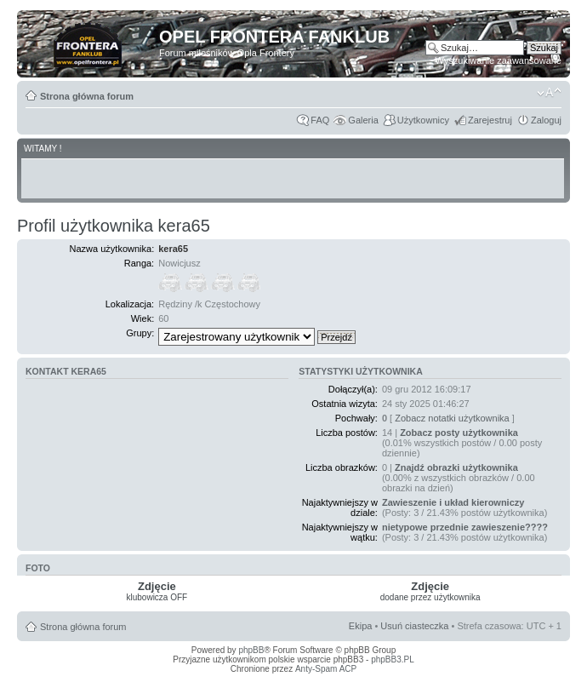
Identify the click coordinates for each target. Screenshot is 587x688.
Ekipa (361, 626)
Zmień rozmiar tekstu (549, 92)
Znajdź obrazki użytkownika (456, 467)
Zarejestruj (490, 120)
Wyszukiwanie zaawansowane (498, 60)
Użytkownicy (423, 120)
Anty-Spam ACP (325, 669)
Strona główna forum (87, 96)
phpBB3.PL (392, 659)
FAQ (320, 120)
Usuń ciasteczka (414, 626)
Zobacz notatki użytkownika (452, 418)
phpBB (251, 650)
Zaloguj (546, 120)
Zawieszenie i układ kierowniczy (453, 502)
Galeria (363, 120)
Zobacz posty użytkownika (459, 432)
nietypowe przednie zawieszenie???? (465, 527)
